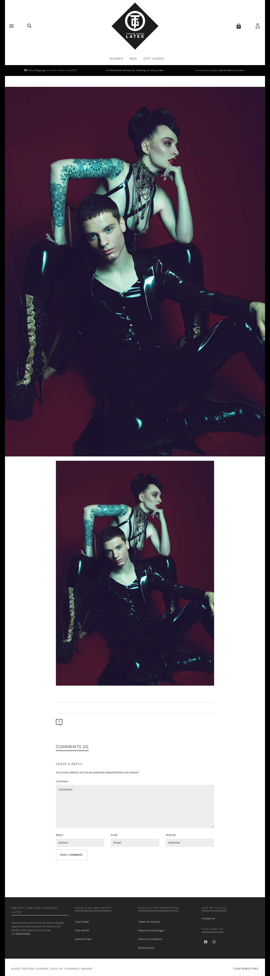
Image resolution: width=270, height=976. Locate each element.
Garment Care (83, 939)
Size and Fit (82, 930)
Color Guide (82, 921)
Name (59, 834)
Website (171, 834)
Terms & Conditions (150, 939)
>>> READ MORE (20, 933)
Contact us (208, 918)
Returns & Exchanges (151, 930)
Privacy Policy (146, 947)
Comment (62, 781)
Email (114, 834)
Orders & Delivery (149, 921)
